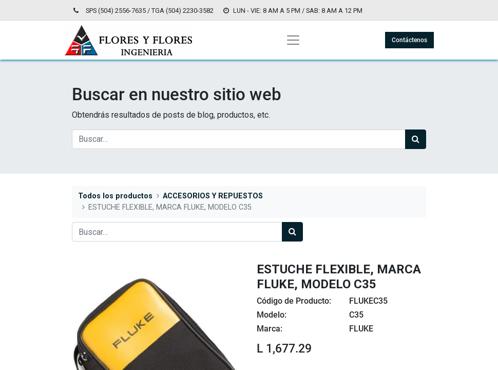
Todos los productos (115, 196)
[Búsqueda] (415, 139)
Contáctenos (409, 40)
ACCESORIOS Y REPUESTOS (213, 196)
